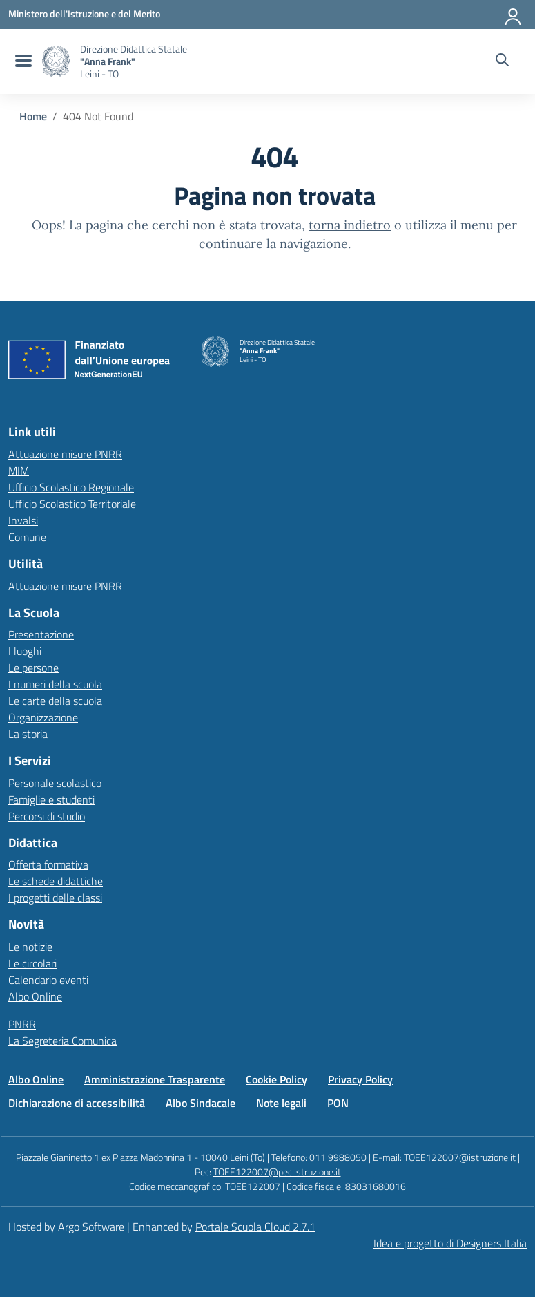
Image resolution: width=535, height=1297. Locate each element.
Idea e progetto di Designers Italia (450, 1243)
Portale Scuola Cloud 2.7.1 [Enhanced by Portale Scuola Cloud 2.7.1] (255, 1226)
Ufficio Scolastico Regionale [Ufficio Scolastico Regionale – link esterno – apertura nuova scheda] (71, 487)
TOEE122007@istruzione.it (460, 1157)
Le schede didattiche (55, 881)
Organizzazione (43, 717)
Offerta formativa (48, 864)
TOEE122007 (252, 1186)
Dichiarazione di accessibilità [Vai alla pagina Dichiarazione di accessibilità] (76, 1103)
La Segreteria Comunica (62, 1040)
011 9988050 (338, 1157)
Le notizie (30, 946)
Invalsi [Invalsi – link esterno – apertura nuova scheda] (23, 520)
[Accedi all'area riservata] (513, 14)
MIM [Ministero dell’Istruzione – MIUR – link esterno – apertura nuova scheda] (18, 470)
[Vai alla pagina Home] (33, 116)
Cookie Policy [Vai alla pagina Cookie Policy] (276, 1079)
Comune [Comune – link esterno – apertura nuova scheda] (27, 537)
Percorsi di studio (46, 816)
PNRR (22, 1024)
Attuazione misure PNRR (65, 454)
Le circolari (32, 963)
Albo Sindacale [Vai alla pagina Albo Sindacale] (200, 1103)
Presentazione (41, 634)
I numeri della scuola (55, 684)
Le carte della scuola (55, 700)
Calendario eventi (48, 980)
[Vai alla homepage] (56, 61)
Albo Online (35, 996)
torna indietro (350, 225)
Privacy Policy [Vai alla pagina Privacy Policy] (360, 1079)
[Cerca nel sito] (502, 61)
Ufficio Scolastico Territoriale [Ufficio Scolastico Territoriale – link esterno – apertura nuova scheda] (72, 503)
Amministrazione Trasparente (154, 1079)
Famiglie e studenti (51, 799)
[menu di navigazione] (21, 61)
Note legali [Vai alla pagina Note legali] (281, 1103)
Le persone (33, 667)
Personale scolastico (54, 783)
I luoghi (24, 651)
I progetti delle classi (55, 897)
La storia (28, 734)
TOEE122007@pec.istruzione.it (277, 1171)
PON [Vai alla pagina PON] (338, 1103)
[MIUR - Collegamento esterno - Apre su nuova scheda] (84, 13)
